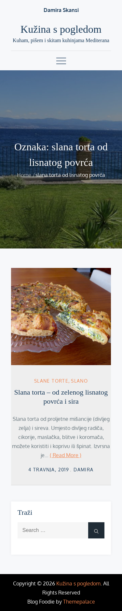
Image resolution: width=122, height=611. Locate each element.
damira (83, 469)
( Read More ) (65, 455)
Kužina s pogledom (61, 29)
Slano (79, 381)
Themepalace (79, 601)
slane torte (51, 381)
